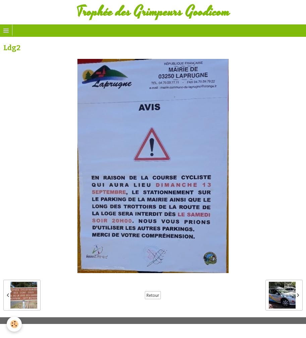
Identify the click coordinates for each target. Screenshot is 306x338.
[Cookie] (14, 324)
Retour (152, 295)
